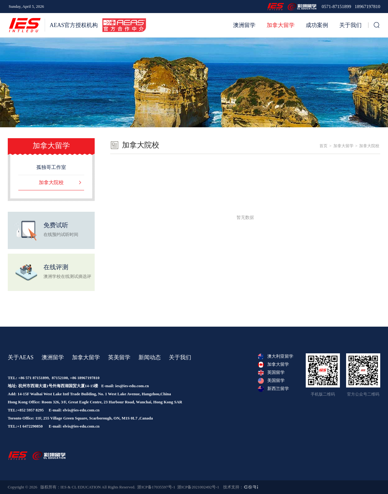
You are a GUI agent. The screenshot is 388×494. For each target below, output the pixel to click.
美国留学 (271, 381)
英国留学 (271, 372)
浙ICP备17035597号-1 (156, 487)
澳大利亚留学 (275, 356)
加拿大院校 (369, 145)
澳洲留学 (244, 25)
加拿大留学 (281, 25)
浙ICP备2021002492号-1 (198, 487)
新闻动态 (149, 357)
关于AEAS (21, 357)
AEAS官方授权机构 (74, 25)
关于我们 (350, 25)
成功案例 (317, 25)
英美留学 (119, 357)
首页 (323, 145)
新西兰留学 (273, 389)
